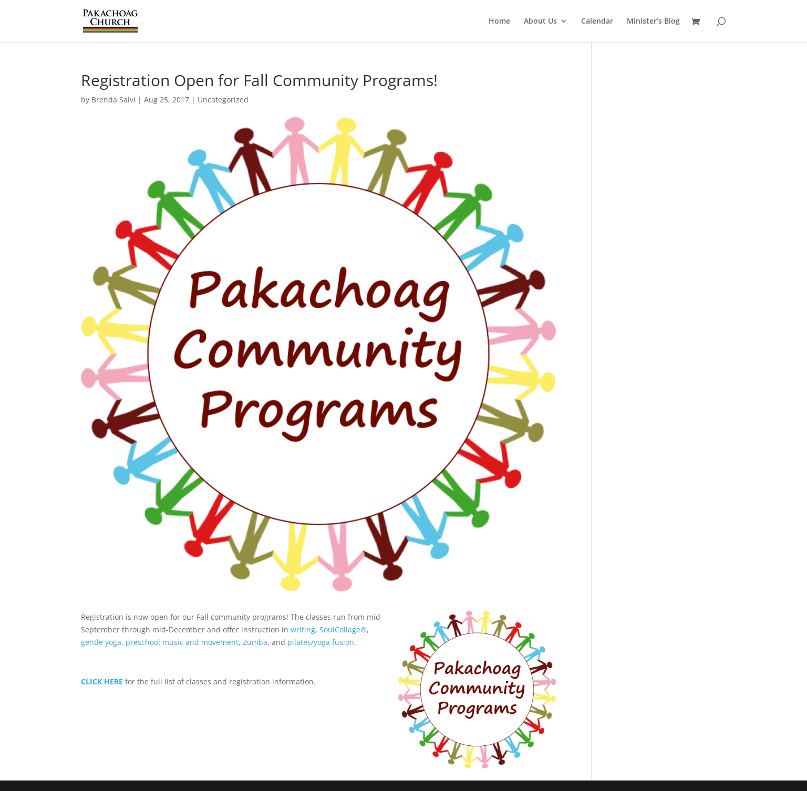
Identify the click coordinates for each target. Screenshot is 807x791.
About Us (540, 21)
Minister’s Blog (653, 21)
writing (303, 629)
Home (499, 21)
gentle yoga (101, 642)
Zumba (255, 642)
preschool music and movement (182, 642)
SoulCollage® (343, 629)
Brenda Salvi (113, 100)
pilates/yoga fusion (320, 642)
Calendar (597, 21)
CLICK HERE (102, 681)
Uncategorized (223, 100)
